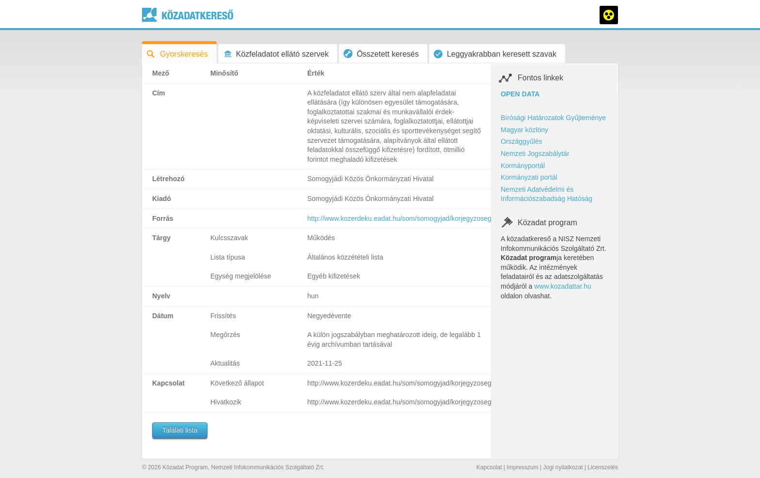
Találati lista (179, 430)
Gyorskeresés (177, 54)
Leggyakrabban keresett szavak (495, 54)
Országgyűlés (521, 141)
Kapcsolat (489, 467)
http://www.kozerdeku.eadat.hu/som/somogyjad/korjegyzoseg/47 (404, 218)
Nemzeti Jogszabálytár (535, 153)
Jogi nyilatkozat (563, 467)
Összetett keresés (381, 53)
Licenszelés (602, 467)
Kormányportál (523, 166)
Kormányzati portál (529, 177)
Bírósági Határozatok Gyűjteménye (553, 118)
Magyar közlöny (524, 130)
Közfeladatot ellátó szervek (276, 54)
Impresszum (522, 467)
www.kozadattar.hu (562, 286)
